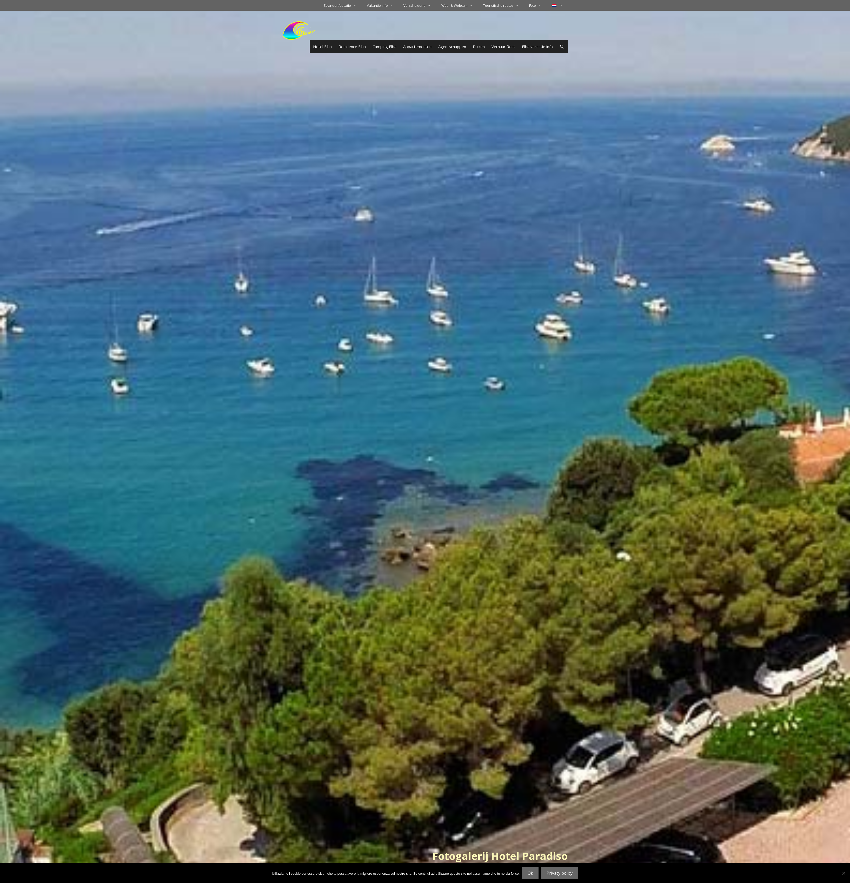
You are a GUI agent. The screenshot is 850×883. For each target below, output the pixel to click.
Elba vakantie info (537, 46)
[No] (843, 873)
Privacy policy (560, 873)
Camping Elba (384, 46)
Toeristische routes (503, 5)
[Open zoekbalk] (562, 46)
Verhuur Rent (503, 46)
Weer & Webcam (459, 5)
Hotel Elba (322, 46)
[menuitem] (557, 5)
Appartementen (417, 46)
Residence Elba (352, 46)
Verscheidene (419, 5)
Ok (530, 873)
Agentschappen (452, 46)
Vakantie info (382, 5)
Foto (537, 5)
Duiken (479, 46)
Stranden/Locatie (342, 5)
